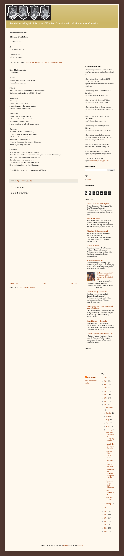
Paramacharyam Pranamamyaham (110, 463)
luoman (65, 545)
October (109, 413)
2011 (106, 528)
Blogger (80, 545)
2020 (106, 398)
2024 (106, 384)
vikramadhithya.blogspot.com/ (99, 161)
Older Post (73, 283)
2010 (106, 531)
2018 (106, 405)
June (107, 416)
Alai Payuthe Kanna (93, 218)
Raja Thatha (91, 377)
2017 (106, 508)
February (109, 430)
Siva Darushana (110, 492)
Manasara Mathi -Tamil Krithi (109, 454)
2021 (106, 395)
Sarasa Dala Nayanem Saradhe (110, 446)
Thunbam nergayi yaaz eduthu (97, 292)
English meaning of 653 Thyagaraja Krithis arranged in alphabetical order (105, 276)
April (108, 423)
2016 (106, 511)
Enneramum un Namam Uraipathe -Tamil (110, 474)
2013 (106, 521)
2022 (106, 391)
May (107, 420)
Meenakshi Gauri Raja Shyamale (110, 484)
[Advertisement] (43, 264)
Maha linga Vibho (109, 498)
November (109, 408)
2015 (106, 515)
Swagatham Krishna (93, 246)
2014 (106, 518)
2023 (106, 388)
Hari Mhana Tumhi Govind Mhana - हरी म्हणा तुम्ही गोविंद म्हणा (100, 307)
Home (44, 283)
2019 (106, 401)
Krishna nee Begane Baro (95, 260)
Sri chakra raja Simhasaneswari (97, 231)
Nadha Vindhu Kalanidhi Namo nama (100, 334)
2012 (106, 525)
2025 (106, 381)
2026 (106, 378)
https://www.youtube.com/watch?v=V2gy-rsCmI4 (43, 62)
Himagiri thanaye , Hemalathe (97, 321)
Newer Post (14, 283)
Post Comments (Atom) (27, 287)
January (109, 504)
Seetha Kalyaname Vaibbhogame (98, 204)
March (108, 426)
